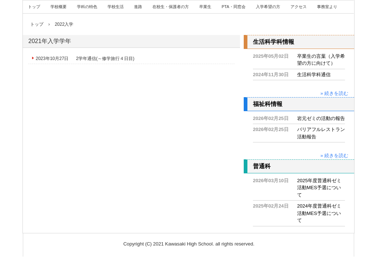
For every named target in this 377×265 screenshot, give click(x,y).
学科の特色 (87, 6)
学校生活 (116, 6)
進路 (138, 6)
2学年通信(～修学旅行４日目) (105, 58)
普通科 (262, 166)
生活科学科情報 (273, 42)
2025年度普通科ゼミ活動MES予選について (319, 188)
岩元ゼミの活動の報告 (321, 118)
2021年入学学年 (49, 41)
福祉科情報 (267, 104)
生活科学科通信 (314, 74)
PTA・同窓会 (234, 6)
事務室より (327, 6)
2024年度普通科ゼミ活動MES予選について (319, 213)
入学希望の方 (268, 6)
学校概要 (58, 6)
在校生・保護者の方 (170, 6)
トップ (34, 6)
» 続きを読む (334, 93)
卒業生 (205, 6)
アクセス (298, 6)
